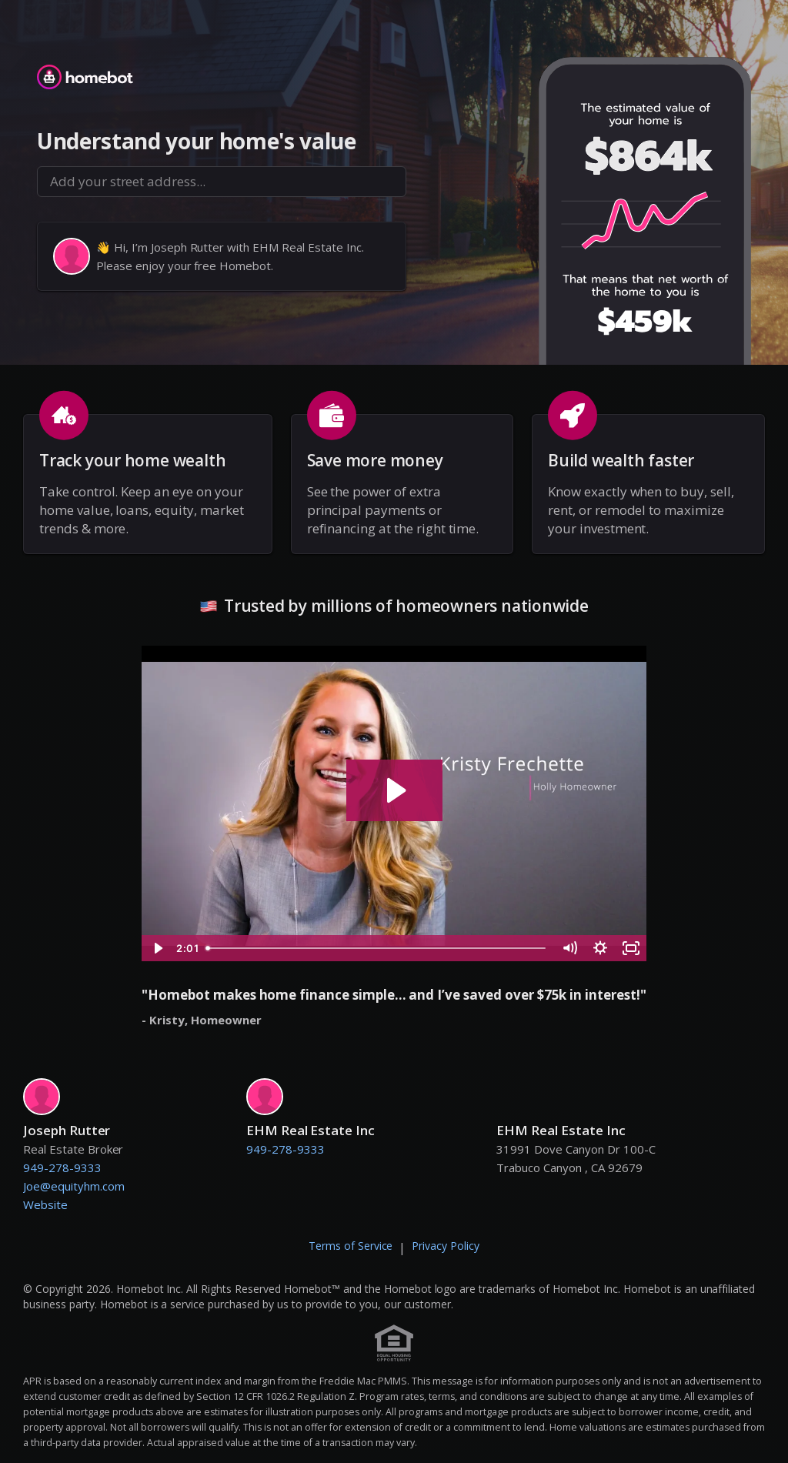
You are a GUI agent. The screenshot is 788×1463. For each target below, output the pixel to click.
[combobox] (221, 181)
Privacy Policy (445, 1245)
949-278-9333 (62, 1167)
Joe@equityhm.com (74, 1186)
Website (45, 1204)
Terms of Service (351, 1245)
